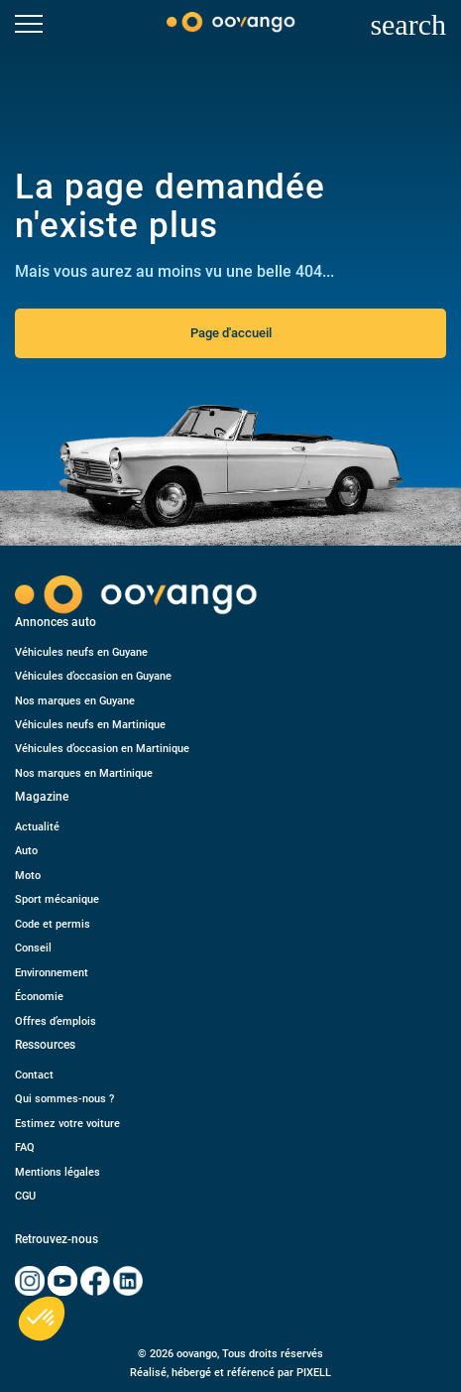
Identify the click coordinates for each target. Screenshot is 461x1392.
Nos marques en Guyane (75, 701)
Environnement (51, 972)
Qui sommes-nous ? (64, 1098)
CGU (25, 1196)
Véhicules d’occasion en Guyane (93, 676)
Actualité (37, 827)
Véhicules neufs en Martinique (90, 724)
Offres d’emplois (55, 1021)
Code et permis (52, 924)
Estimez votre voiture (67, 1123)
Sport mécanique (57, 899)
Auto (26, 850)
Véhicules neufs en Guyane (81, 652)
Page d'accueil (231, 332)
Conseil (33, 948)
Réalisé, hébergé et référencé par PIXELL (230, 1372)
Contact (34, 1075)
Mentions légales (57, 1172)
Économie (39, 996)
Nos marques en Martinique (84, 773)
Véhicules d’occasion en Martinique (102, 748)
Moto (28, 875)
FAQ (25, 1147)
